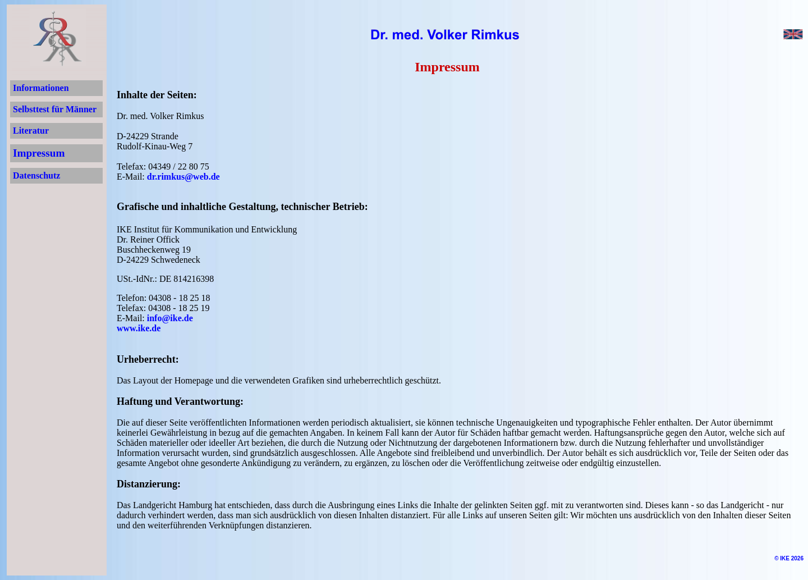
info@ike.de (170, 318)
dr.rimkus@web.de (183, 176)
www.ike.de (138, 328)
